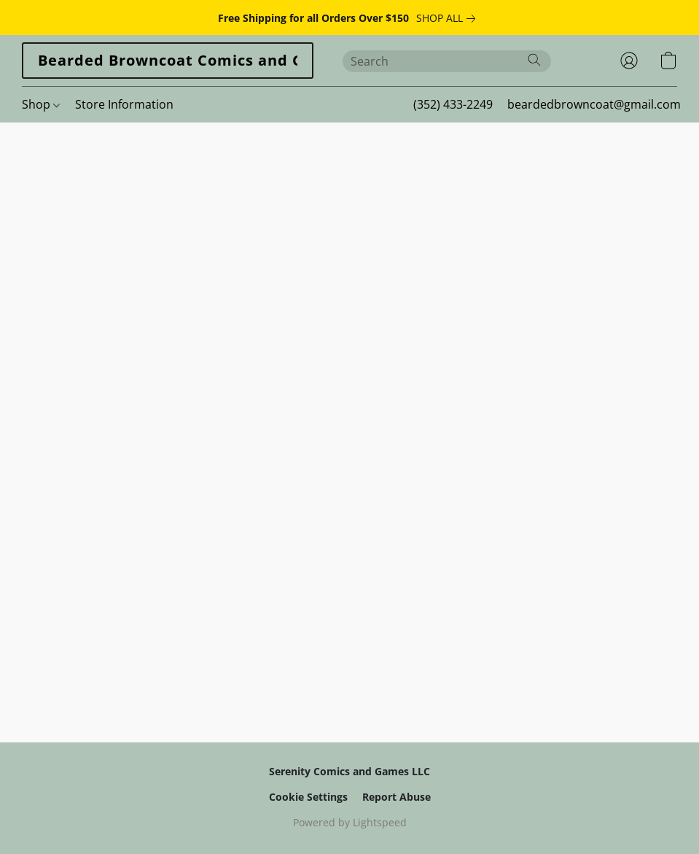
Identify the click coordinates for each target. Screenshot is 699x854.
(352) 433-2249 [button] (453, 104)
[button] (167, 60)
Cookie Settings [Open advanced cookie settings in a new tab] (308, 797)
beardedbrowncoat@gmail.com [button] (594, 104)
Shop (41, 104)
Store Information (124, 104)
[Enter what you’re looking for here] (447, 61)
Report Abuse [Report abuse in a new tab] (396, 797)
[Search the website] (534, 60)
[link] (448, 18)
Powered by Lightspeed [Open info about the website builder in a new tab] (350, 822)
